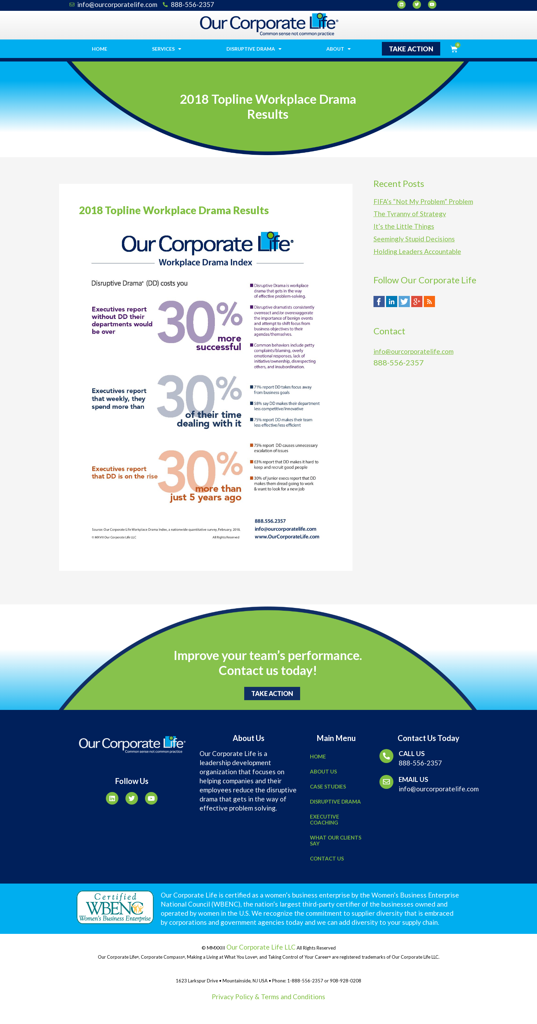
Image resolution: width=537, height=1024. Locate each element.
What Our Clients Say (335, 840)
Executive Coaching (324, 819)
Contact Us (327, 858)
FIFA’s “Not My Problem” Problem (423, 201)
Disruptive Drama (254, 49)
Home (99, 49)
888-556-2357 (420, 763)
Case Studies (328, 786)
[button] (411, 49)
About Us (323, 771)
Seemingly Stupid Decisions (414, 239)
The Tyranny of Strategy (409, 214)
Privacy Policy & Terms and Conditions (268, 997)
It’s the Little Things (403, 226)
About (338, 49)
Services (166, 49)
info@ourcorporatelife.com (413, 351)
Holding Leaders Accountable (417, 251)
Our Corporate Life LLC (260, 947)
